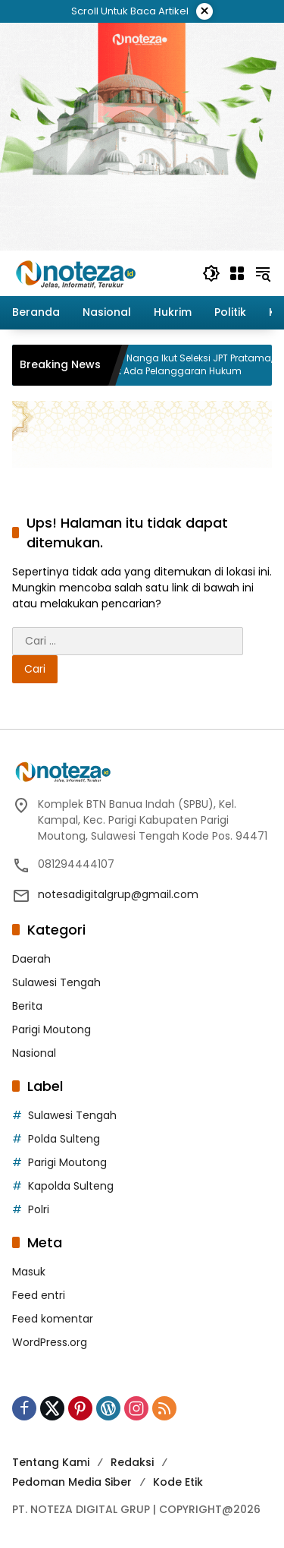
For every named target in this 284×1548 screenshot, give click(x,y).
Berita (27, 1006)
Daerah (31, 958)
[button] (211, 273)
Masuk (28, 1271)
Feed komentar (52, 1318)
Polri (38, 1209)
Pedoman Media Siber (72, 1482)
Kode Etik (178, 1482)
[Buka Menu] (237, 273)
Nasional (34, 1053)
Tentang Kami (50, 1462)
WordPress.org (49, 1342)
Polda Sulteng (64, 1138)
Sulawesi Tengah (56, 982)
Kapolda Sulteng (71, 1185)
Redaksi (132, 1462)
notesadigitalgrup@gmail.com (118, 894)
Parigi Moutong (51, 1029)
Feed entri (38, 1295)
